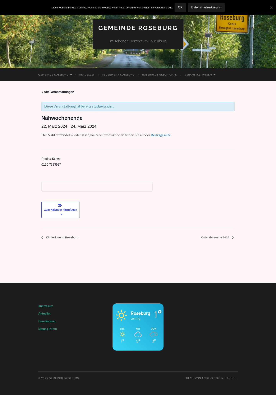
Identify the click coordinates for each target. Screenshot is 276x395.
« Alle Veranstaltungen (57, 92)
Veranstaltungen (198, 74)
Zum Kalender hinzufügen (60, 209)
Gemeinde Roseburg (138, 27)
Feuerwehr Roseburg (118, 74)
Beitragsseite (161, 135)
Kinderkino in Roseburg (61, 237)
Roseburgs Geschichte (159, 74)
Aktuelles (87, 74)
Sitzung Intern (47, 328)
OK (180, 7)
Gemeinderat (47, 321)
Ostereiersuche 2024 (215, 237)
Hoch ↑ (232, 378)
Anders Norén (212, 378)
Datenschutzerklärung (206, 7)
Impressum (45, 305)
